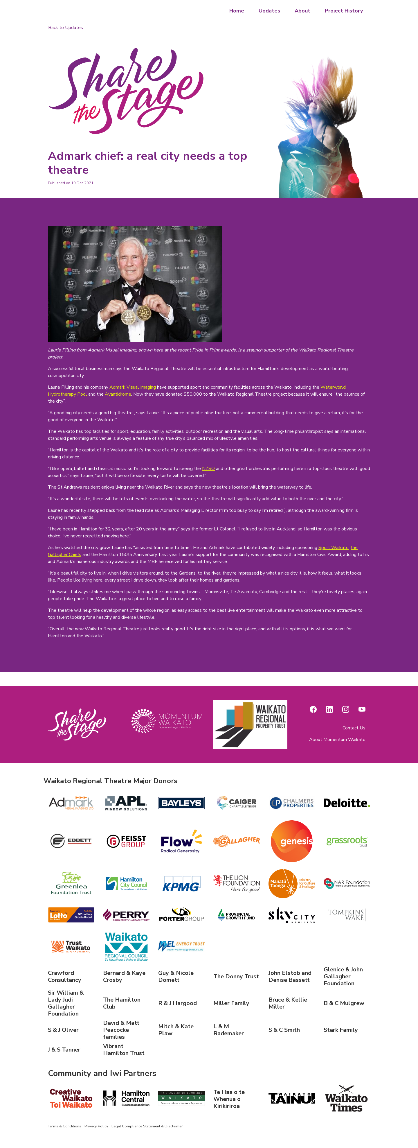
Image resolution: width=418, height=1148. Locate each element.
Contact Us (354, 728)
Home (236, 10)
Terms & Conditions (64, 1126)
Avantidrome (118, 394)
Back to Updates (65, 27)
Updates (269, 10)
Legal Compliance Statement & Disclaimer (147, 1126)
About (302, 10)
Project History (344, 10)
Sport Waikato (333, 547)
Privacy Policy (96, 1126)
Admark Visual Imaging (132, 387)
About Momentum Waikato (337, 739)
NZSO (208, 468)
